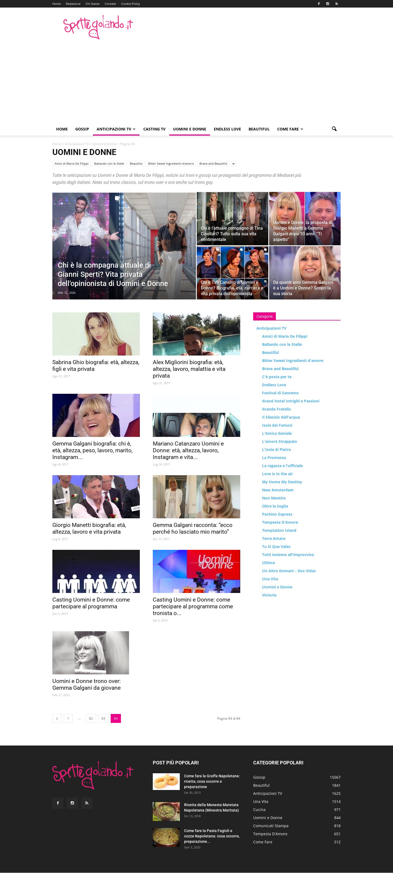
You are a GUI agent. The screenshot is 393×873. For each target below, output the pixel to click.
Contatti (110, 4)
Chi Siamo (93, 4)
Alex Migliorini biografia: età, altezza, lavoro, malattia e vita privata (189, 369)
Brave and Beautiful (213, 163)
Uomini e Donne (189, 129)
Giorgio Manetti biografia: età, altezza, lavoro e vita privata (89, 528)
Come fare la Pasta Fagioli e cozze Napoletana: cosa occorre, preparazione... (212, 836)
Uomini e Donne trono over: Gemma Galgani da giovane (86, 684)
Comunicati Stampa (271, 825)
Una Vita (270, 578)
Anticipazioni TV (116, 129)
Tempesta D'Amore (280, 522)
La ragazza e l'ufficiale (282, 465)
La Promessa (274, 457)
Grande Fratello (276, 409)
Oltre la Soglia (275, 506)
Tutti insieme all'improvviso (288, 554)
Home (56, 4)
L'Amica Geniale (277, 433)
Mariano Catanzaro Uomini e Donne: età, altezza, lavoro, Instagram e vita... (188, 450)
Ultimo (268, 562)
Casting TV (154, 129)
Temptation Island (279, 530)
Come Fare (290, 129)
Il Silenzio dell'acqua (281, 417)
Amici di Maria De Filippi (72, 163)
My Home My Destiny (282, 481)
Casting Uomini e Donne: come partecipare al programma (91, 603)
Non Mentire (274, 498)
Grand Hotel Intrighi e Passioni (290, 400)
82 (91, 718)
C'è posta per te (277, 376)
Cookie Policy (130, 4)
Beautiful (259, 129)
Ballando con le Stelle (109, 163)
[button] (334, 129)
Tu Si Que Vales (276, 546)
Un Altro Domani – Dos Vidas (289, 570)
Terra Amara (273, 538)
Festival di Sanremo (280, 392)
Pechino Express (277, 514)
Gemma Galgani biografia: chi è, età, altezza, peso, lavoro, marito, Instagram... (92, 450)
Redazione (73, 4)
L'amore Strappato (279, 441)
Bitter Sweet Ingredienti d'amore (171, 163)
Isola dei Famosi (277, 425)
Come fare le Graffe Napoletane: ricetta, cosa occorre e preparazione (212, 781)
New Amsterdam (278, 489)
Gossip (82, 129)
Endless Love (227, 129)
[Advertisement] (196, 82)
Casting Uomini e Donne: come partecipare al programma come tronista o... (193, 606)
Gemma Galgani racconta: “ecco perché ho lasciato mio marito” (192, 528)
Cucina (259, 809)
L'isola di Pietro (276, 449)
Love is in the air (277, 473)
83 (103, 718)
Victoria (269, 595)
